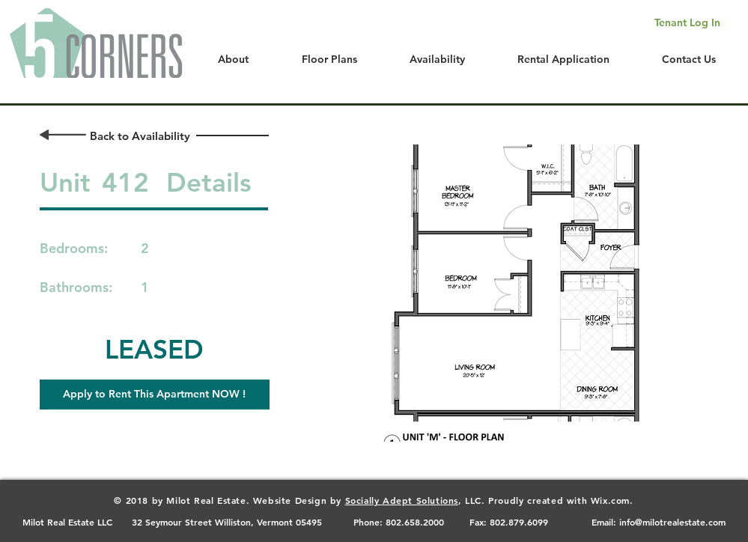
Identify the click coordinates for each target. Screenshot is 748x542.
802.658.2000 (415, 522)
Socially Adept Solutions (401, 500)
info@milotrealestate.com (672, 522)
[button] (155, 394)
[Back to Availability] (140, 136)
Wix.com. (612, 500)
